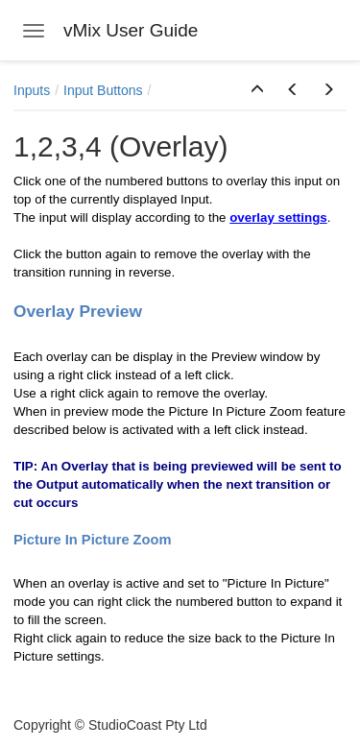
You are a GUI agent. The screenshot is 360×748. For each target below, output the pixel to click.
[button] (257, 90)
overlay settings (277, 217)
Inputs (31, 90)
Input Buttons (103, 90)
